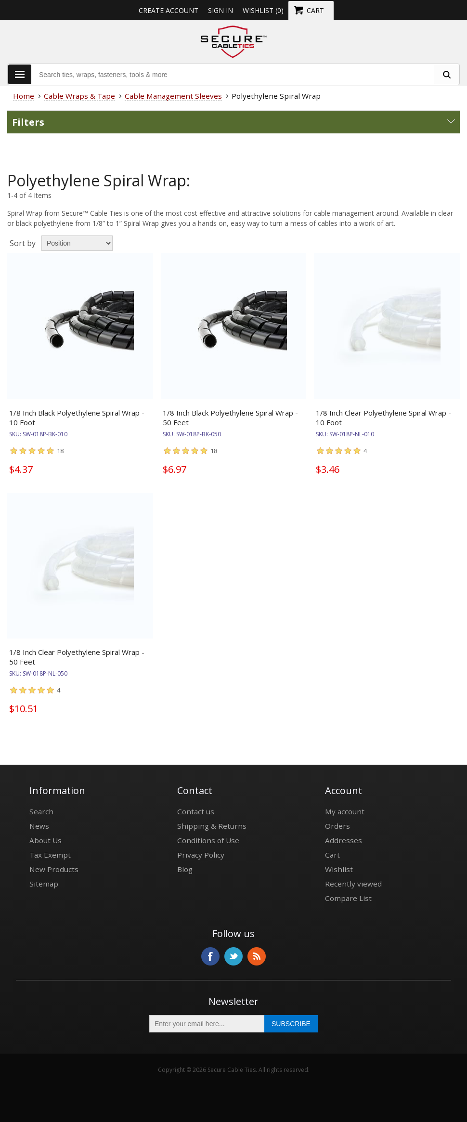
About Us (45, 840)
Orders (337, 826)
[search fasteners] (446, 74)
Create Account (168, 10)
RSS (256, 956)
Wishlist (339, 869)
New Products (53, 869)
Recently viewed (353, 883)
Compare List (348, 898)
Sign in (220, 10)
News (39, 826)
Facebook (210, 956)
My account (344, 811)
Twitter (233, 956)
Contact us (195, 811)
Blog (185, 869)
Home (23, 96)
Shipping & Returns (211, 826)
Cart (332, 855)
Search (41, 811)
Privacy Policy (200, 855)
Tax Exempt (50, 855)
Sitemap (43, 883)
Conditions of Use (208, 840)
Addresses (343, 840)
